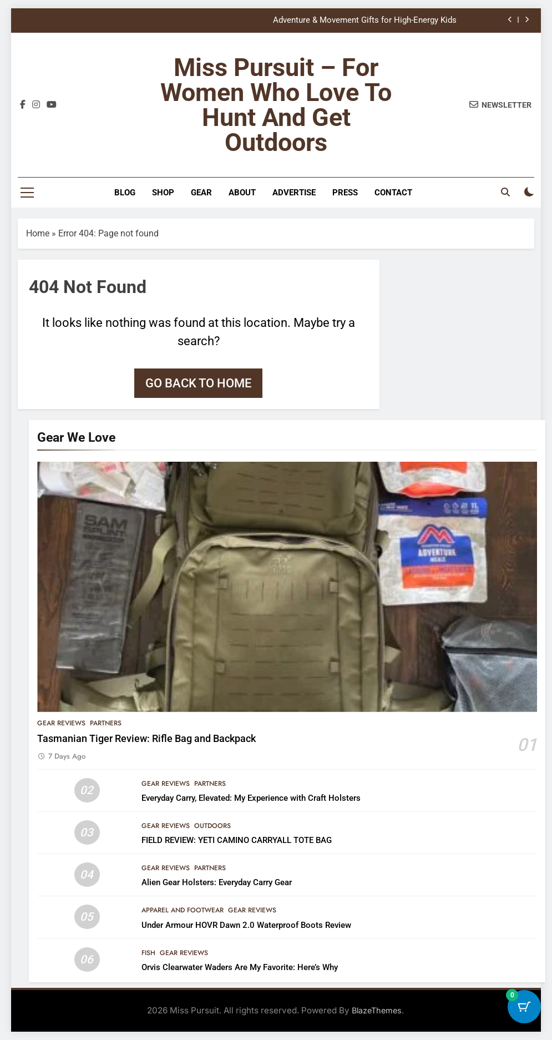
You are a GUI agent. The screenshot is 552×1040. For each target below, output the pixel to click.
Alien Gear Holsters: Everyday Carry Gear (216, 882)
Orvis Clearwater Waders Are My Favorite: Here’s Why (239, 967)
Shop (163, 193)
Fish (148, 953)
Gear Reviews (61, 723)
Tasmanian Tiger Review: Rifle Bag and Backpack (146, 738)
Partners (105, 723)
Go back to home (198, 383)
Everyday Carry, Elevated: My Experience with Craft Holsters (251, 798)
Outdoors (212, 826)
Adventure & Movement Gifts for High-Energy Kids (365, 20)
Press (345, 193)
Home (37, 233)
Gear (201, 193)
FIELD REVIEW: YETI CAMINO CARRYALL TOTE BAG (236, 840)
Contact (393, 193)
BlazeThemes (377, 1010)
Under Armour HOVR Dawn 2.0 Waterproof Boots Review (246, 925)
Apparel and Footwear (182, 910)
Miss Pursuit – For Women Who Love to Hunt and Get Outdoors (276, 105)
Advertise (294, 193)
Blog (124, 193)
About (242, 193)
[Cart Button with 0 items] (524, 1012)
